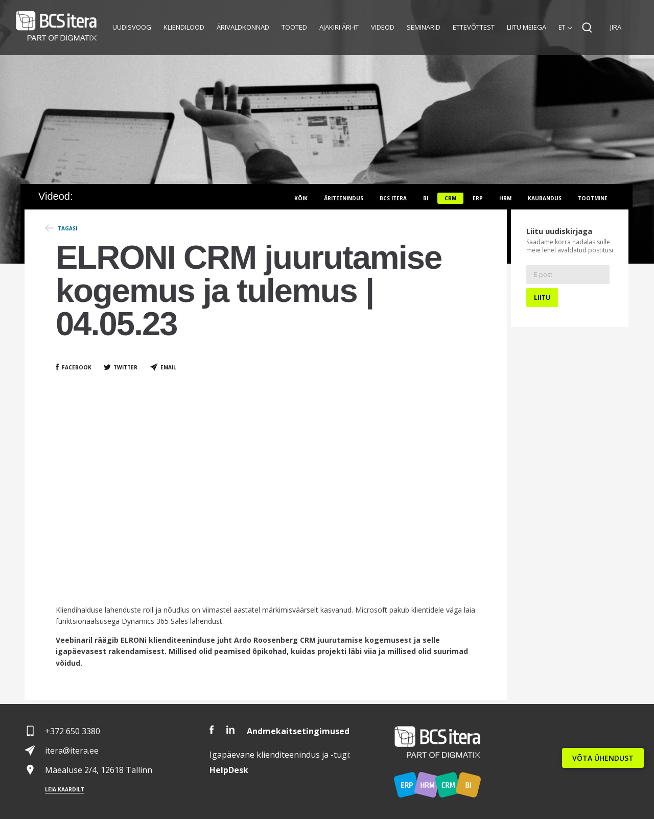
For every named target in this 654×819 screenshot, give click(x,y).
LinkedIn (230, 730)
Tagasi (67, 228)
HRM (505, 198)
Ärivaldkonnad (243, 27)
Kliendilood (184, 27)
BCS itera (393, 198)
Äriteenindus (343, 198)
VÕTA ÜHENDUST (603, 758)
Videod (382, 27)
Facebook (76, 367)
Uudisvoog (131, 27)
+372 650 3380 (72, 731)
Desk (228, 770)
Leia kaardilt (64, 789)
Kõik (301, 198)
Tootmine (593, 198)
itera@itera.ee (72, 750)
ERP (478, 198)
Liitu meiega (526, 27)
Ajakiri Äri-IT (339, 27)
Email (168, 367)
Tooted (294, 27)
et (561, 27)
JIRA (615, 27)
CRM (450, 198)
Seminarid (423, 27)
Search (587, 27)
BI (425, 198)
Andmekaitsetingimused (298, 731)
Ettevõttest (474, 27)
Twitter (125, 367)
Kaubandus (545, 198)
